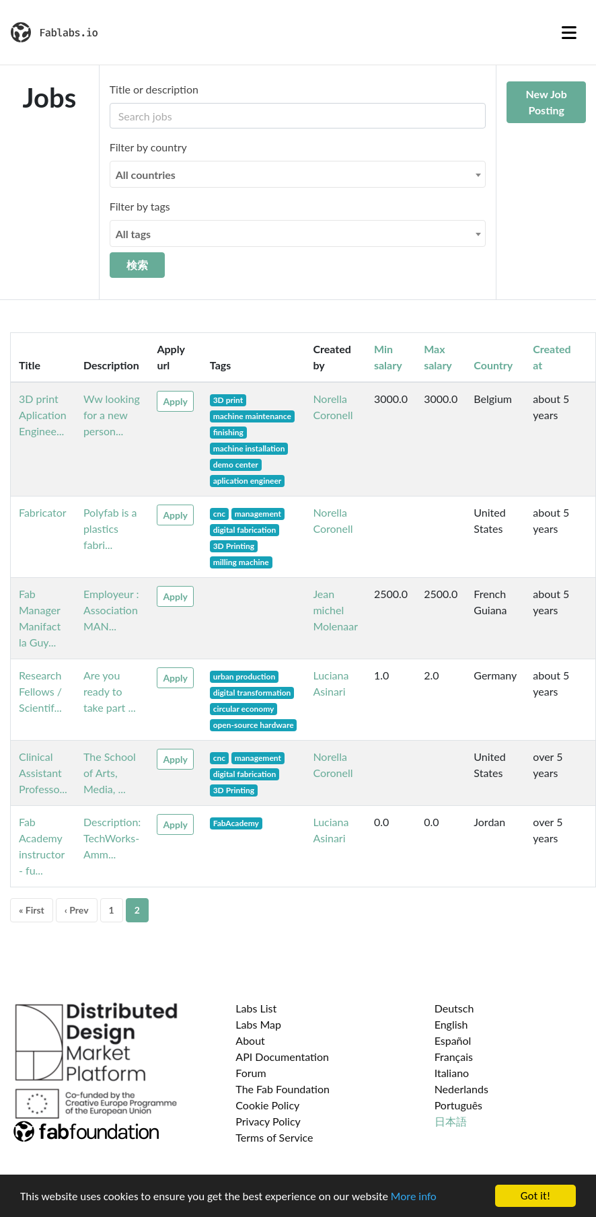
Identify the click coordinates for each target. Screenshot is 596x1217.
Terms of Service (274, 1137)
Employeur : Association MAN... (111, 609)
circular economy (243, 709)
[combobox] (298, 174)
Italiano (452, 1072)
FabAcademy (236, 823)
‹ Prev (77, 910)
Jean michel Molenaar (335, 609)
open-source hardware (253, 725)
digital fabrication (244, 530)
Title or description (154, 89)
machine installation (249, 448)
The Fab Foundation (282, 1088)
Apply (175, 401)
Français (454, 1056)
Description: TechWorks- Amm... (112, 837)
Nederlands (461, 1088)
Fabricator (43, 512)
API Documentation (282, 1056)
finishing (228, 432)
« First (31, 910)
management (258, 514)
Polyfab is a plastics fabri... (110, 528)
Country (493, 365)
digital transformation (252, 693)
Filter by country (148, 147)
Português (458, 1105)
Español (453, 1040)
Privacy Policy (268, 1121)
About (250, 1040)
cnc (219, 514)
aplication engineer (247, 481)
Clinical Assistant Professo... (43, 772)
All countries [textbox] (146, 174)
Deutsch (454, 1008)
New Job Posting (545, 101)
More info (414, 1197)
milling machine (241, 562)
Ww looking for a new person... (111, 414)
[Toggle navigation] (569, 32)
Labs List (255, 1008)
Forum (250, 1072)
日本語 (451, 1121)
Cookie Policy (267, 1105)
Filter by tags (140, 206)
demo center (235, 464)
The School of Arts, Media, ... (109, 772)
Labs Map (258, 1024)
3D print (228, 400)
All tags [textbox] (133, 233)
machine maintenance (252, 416)
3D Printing (233, 546)
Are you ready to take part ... (109, 691)
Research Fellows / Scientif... (40, 691)
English (451, 1024)
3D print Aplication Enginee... (43, 414)
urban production (244, 676)
